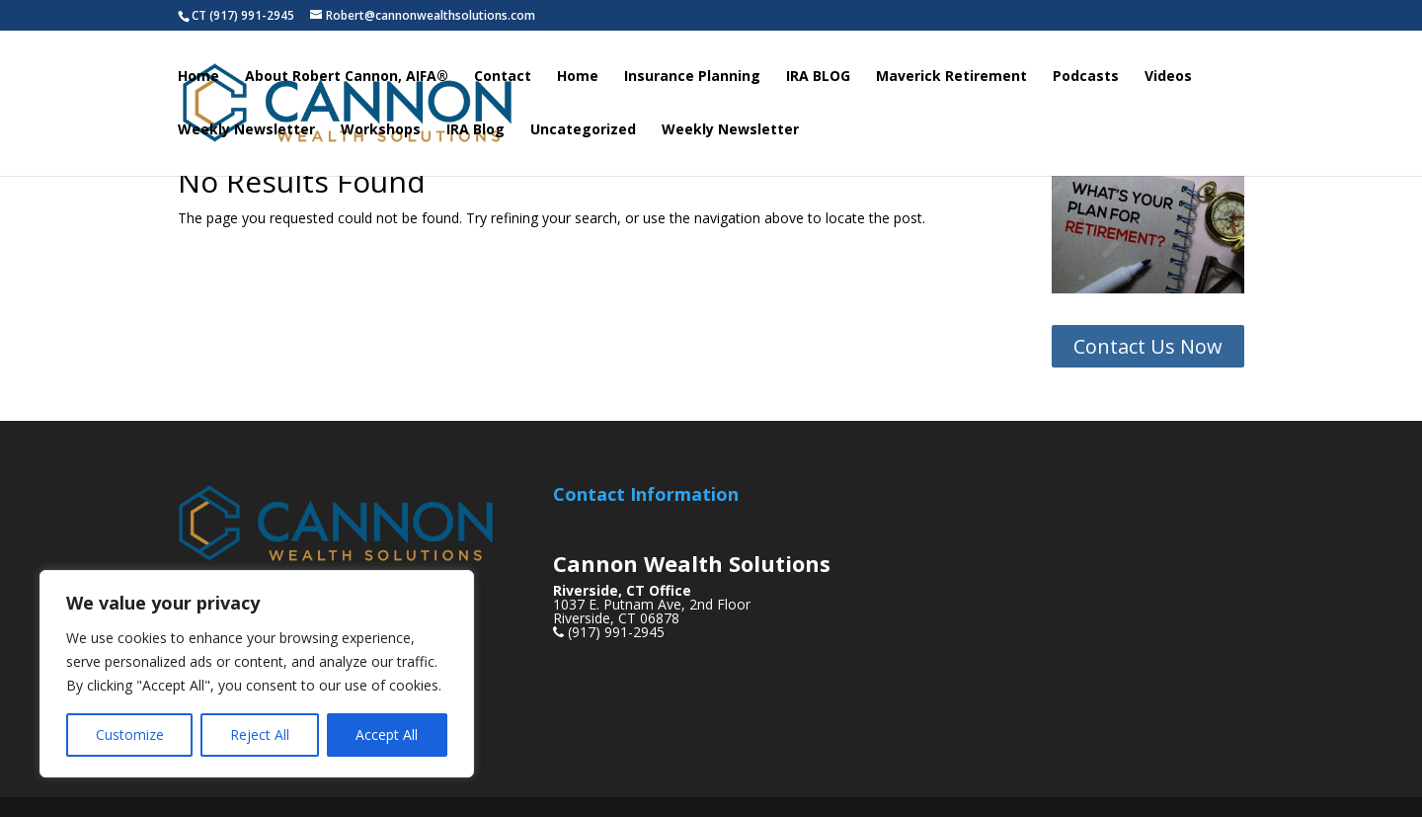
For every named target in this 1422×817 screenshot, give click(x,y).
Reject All (259, 734)
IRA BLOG (818, 77)
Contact (502, 77)
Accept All (387, 734)
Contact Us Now (1148, 346)
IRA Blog (475, 130)
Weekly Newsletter (246, 130)
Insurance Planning (692, 77)
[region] (257, 673)
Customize (130, 734)
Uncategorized (583, 130)
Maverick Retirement (951, 77)
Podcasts (1086, 77)
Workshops (381, 130)
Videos (1168, 77)
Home (198, 77)
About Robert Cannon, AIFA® (346, 77)
